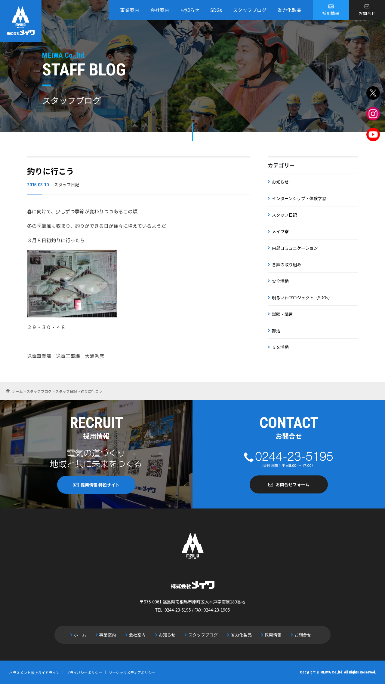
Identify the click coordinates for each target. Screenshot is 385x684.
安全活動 (280, 281)
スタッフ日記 (284, 215)
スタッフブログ (249, 10)
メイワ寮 (280, 231)
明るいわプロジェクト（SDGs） (302, 298)
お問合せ (367, 13)
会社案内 (159, 10)
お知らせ (189, 10)
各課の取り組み (286, 264)
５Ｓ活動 (280, 347)
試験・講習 (282, 314)
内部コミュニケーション (295, 248)
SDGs (216, 10)
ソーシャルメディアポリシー (132, 672)
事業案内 (129, 10)
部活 (276, 331)
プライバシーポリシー (84, 672)
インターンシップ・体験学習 (299, 198)
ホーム (81, 635)
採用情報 (330, 13)
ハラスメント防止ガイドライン (34, 672)
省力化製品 (289, 10)
